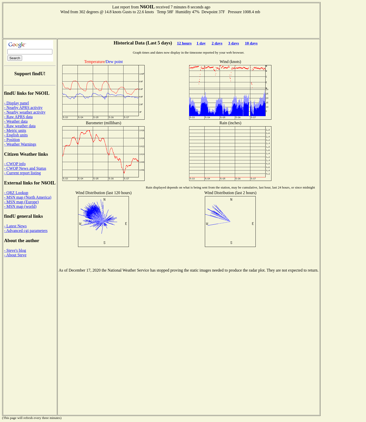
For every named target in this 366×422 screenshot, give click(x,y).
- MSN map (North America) (27, 197)
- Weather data (16, 121)
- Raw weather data (20, 126)
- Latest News (15, 226)
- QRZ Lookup (16, 193)
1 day (201, 43)
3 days (233, 43)
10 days (251, 43)
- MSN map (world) (20, 206)
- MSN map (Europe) (21, 202)
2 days (217, 43)
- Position (12, 139)
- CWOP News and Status (25, 168)
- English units (16, 135)
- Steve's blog (15, 250)
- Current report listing (22, 173)
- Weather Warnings (20, 144)
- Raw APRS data (18, 117)
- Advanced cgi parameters (26, 230)
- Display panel (16, 103)
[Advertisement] (161, 25)
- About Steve (15, 255)
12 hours (184, 43)
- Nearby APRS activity (23, 107)
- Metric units (15, 130)
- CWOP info (15, 164)
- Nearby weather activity (24, 112)
